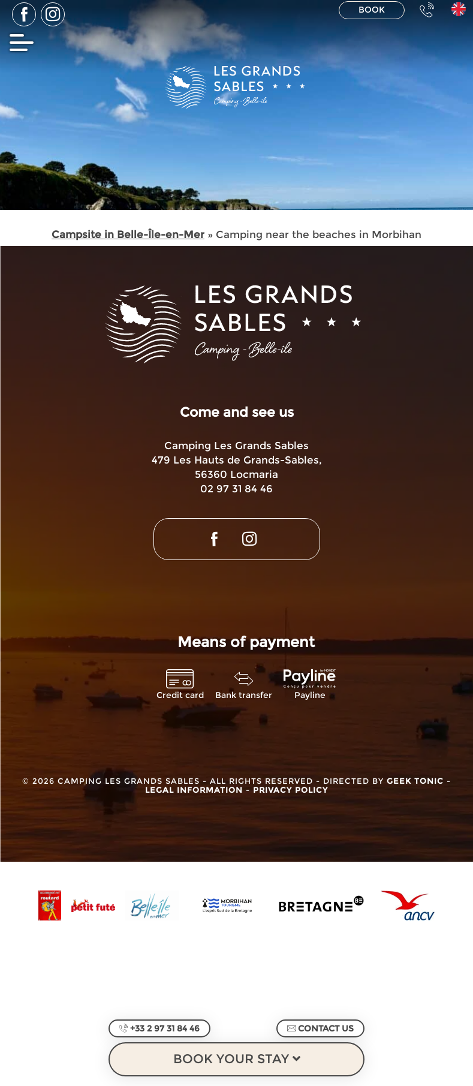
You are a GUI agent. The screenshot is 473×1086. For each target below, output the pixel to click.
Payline (310, 695)
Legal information (195, 790)
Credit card (180, 695)
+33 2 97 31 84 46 (159, 1028)
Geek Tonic (415, 781)
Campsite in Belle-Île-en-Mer (128, 234)
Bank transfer (243, 695)
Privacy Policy (290, 790)
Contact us (320, 1028)
